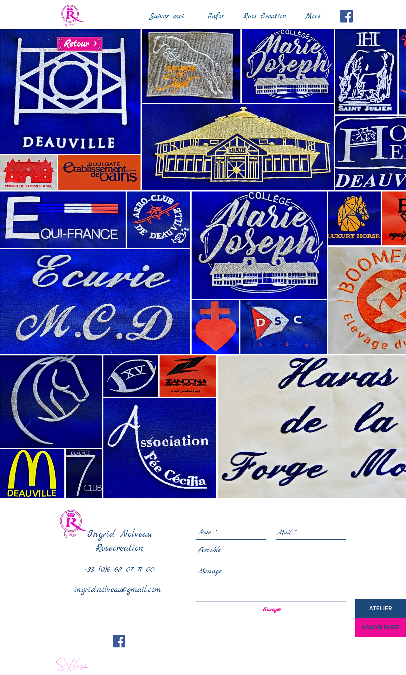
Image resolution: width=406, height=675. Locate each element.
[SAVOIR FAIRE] (380, 627)
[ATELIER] (380, 608)
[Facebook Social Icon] (346, 16)
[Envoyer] (272, 609)
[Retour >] (79, 44)
